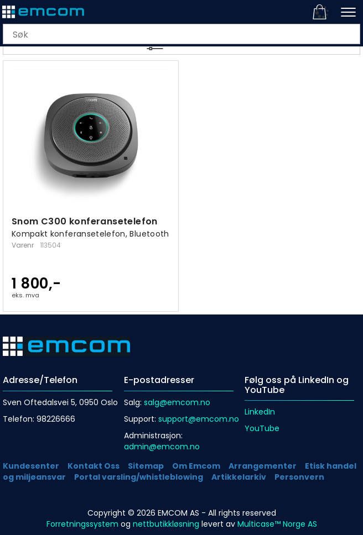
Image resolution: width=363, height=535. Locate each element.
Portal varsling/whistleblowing (138, 476)
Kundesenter (31, 465)
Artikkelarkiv (238, 476)
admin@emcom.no (162, 446)
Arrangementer (263, 465)
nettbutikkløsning (166, 523)
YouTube (262, 428)
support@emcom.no (198, 418)
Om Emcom (196, 465)
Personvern (299, 476)
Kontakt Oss (94, 465)
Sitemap (146, 465)
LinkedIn (260, 411)
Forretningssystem (82, 523)
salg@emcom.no (177, 402)
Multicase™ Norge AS (277, 523)
